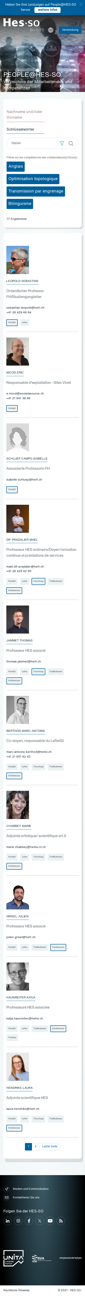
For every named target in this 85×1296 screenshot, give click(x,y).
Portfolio (12, 1038)
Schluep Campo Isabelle (27, 458)
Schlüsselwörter (20, 129)
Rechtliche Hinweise (16, 1290)
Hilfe (37, 30)
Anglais (15, 166)
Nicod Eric (15, 372)
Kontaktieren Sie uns (21, 1198)
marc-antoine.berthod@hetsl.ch (29, 752)
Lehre (24, 323)
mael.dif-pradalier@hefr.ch (25, 566)
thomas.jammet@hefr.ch (23, 661)
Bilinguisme (19, 204)
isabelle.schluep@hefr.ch (24, 479)
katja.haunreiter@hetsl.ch (24, 1018)
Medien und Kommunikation (26, 1189)
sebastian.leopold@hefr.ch (25, 307)
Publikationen (56, 581)
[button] (62, 143)
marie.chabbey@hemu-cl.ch (26, 847)
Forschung (38, 581)
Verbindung (70, 29)
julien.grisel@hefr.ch (21, 937)
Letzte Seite (49, 1146)
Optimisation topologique (33, 179)
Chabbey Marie (18, 826)
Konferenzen (14, 590)
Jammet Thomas (19, 640)
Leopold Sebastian (22, 281)
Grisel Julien (17, 916)
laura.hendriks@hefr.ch (22, 1109)
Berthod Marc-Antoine (25, 731)
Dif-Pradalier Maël (22, 539)
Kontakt (12, 323)
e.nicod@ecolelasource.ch (25, 393)
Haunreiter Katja (20, 997)
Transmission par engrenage (35, 191)
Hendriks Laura (19, 1088)
